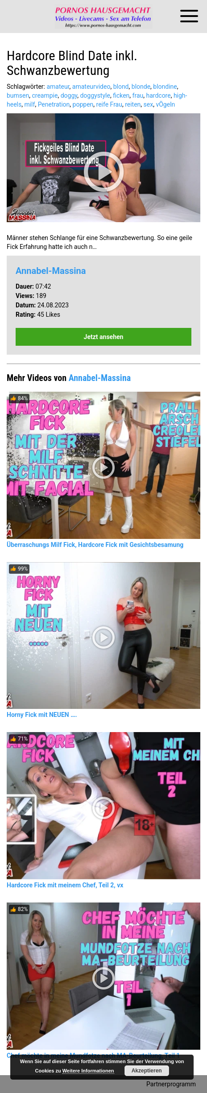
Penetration (54, 104)
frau (138, 95)
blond (121, 86)
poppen (83, 104)
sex (148, 104)
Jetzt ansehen (104, 336)
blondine (165, 86)
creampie (45, 95)
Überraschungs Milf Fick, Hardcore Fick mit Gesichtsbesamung (95, 544)
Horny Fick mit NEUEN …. (42, 714)
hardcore (158, 95)
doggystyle (95, 95)
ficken (121, 95)
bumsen (18, 95)
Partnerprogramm (171, 1084)
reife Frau (109, 104)
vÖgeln (165, 104)
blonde (141, 86)
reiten (133, 104)
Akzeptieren (147, 1071)
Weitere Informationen (88, 1070)
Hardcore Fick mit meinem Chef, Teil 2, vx (65, 885)
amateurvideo (91, 86)
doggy (69, 95)
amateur (57, 86)
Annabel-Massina (51, 270)
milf (29, 104)
